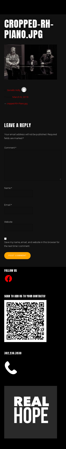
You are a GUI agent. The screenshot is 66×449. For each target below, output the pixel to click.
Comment (10, 147)
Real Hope (18, 7)
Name (8, 188)
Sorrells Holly (13, 90)
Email (8, 204)
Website (8, 221)
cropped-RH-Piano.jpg (17, 103)
